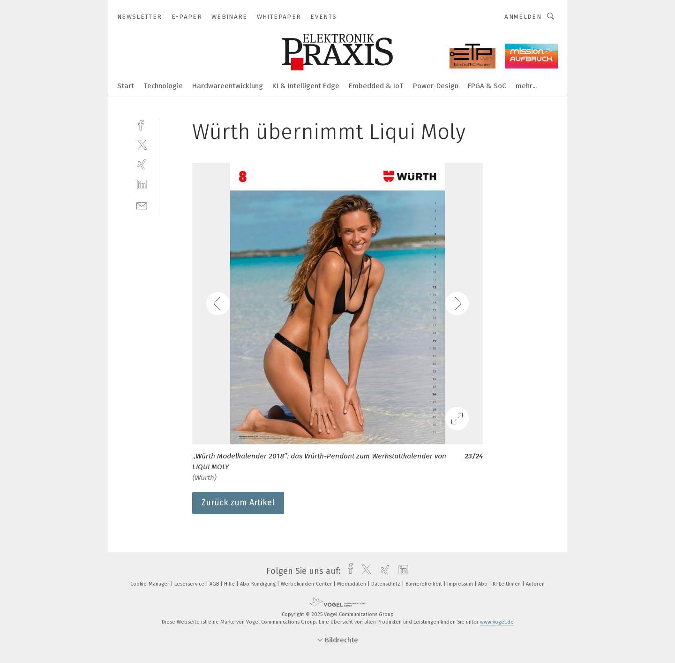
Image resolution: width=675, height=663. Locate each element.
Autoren (535, 584)
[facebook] (142, 124)
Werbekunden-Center (307, 584)
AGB (215, 584)
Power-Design (435, 86)
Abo (483, 584)
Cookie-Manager (150, 584)
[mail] (142, 205)
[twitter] (142, 144)
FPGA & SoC (487, 86)
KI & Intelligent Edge (305, 86)
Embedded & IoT (376, 86)
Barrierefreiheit (424, 584)
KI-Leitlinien (507, 584)
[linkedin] (142, 185)
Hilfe (230, 584)
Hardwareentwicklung (227, 86)
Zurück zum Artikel (238, 502)
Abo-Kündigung (258, 584)
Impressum (460, 584)
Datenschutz (386, 584)
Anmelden (522, 17)
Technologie (163, 86)
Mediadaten (352, 584)
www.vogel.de (497, 622)
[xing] (142, 164)
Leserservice (190, 584)
